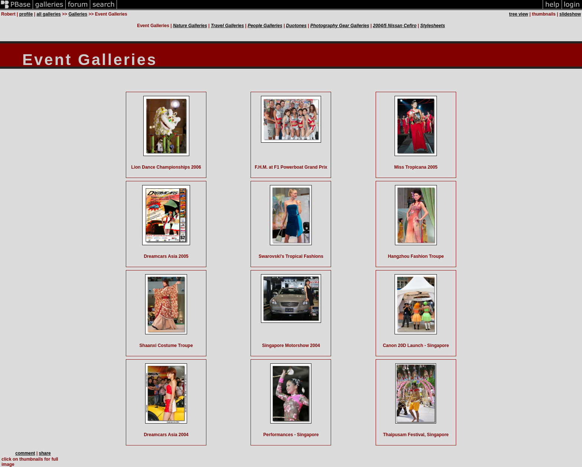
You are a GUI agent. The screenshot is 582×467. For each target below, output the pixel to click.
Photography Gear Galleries (339, 25)
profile (26, 14)
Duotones (296, 25)
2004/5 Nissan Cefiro (394, 25)
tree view (518, 14)
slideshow (570, 14)
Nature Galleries (190, 25)
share (45, 453)
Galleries (77, 14)
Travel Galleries (227, 25)
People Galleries (265, 25)
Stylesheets (432, 25)
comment (25, 453)
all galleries (48, 14)
